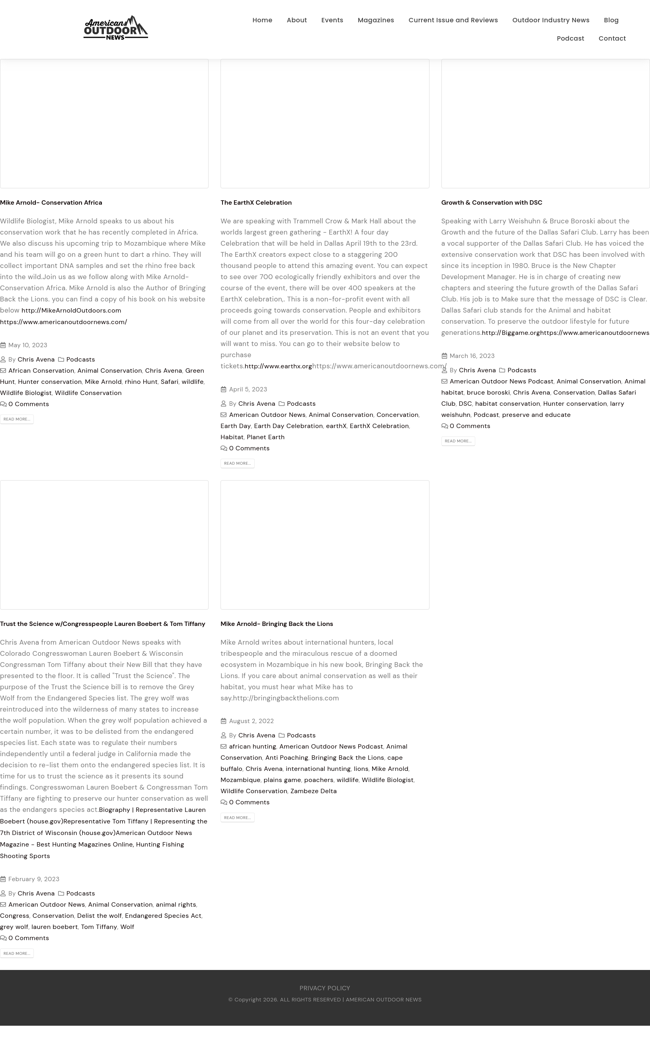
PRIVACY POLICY (325, 988)
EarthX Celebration (379, 426)
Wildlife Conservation (88, 393)
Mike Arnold (103, 381)
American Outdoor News (267, 415)
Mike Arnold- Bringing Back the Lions (277, 624)
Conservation (574, 392)
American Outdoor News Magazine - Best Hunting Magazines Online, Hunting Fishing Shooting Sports (96, 844)
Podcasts (80, 359)
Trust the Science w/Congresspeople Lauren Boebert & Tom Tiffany (102, 624)
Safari (170, 381)
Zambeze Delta (314, 791)
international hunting (318, 769)
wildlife (193, 381)
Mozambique (240, 780)
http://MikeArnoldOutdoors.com (71, 310)
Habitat (232, 437)
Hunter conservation (50, 381)
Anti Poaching (286, 757)
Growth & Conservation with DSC (492, 202)
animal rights (176, 904)
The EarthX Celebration (256, 202)
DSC (465, 403)
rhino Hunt (141, 381)
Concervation (398, 415)
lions (361, 769)
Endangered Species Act (163, 915)
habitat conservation (507, 403)
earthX (336, 426)
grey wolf (14, 927)
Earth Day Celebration (288, 426)
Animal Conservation (110, 370)
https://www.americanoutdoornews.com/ (63, 322)
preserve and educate (536, 415)
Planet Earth (266, 437)
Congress (14, 915)
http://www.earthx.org (278, 366)
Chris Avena (36, 359)
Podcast (486, 415)
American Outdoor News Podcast (502, 381)
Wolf (127, 927)
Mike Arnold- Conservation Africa (51, 202)
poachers (319, 780)
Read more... (17, 419)
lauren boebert (54, 927)
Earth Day (236, 426)
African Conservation (41, 370)
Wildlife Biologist (26, 393)
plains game (282, 780)
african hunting (252, 746)
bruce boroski (488, 392)
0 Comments (28, 404)
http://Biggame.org (511, 332)
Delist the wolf (99, 915)
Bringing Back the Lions (348, 757)
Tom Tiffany (99, 927)
